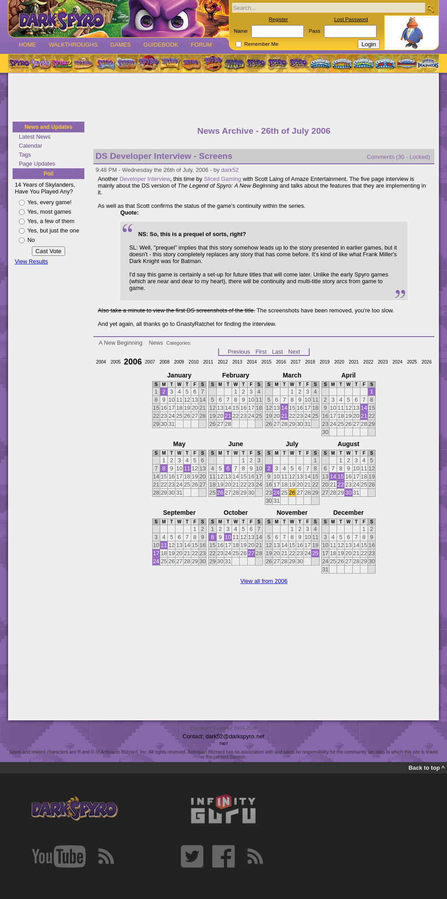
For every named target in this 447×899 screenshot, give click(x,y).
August (348, 443)
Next (294, 351)
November (291, 512)
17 (156, 553)
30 (348, 492)
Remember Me (261, 44)
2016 (281, 362)
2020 (339, 362)
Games (120, 44)
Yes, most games (49, 211)
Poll (48, 174)
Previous (239, 351)
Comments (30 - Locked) (398, 156)
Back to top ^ (426, 767)
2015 (267, 362)
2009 (179, 362)
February (235, 375)
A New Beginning (120, 342)
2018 (310, 362)
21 (228, 415)
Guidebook (161, 44)
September (179, 512)
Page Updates (37, 163)
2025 (412, 362)
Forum (201, 44)
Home (27, 44)
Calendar (30, 145)
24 (276, 492)
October (236, 512)
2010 (193, 362)
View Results (31, 261)
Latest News (34, 136)
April (348, 375)
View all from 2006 (263, 581)
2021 (354, 362)
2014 (252, 362)
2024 (397, 362)
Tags (25, 154)
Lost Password (351, 19)
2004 (101, 362)
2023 (383, 362)
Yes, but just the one (53, 230)
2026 (426, 362)
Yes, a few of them (50, 221)
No (31, 240)
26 (220, 492)
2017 (295, 362)
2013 (237, 362)
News (156, 342)
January (179, 375)
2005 (116, 362)
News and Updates (49, 127)
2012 (223, 362)
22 (340, 484)
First (261, 351)
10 (228, 537)
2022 (368, 362)
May (179, 443)
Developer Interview (144, 178)
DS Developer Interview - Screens (164, 156)
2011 (208, 362)
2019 (324, 362)
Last (277, 351)
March (292, 375)
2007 (150, 362)
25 (315, 553)
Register (278, 19)
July (292, 443)
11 (187, 468)
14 (284, 407)
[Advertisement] (223, 98)
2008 (164, 362)
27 (251, 553)
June (235, 443)
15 (340, 476)
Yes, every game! (49, 202)
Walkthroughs (72, 44)
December (348, 512)
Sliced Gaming (222, 178)
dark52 (230, 170)
